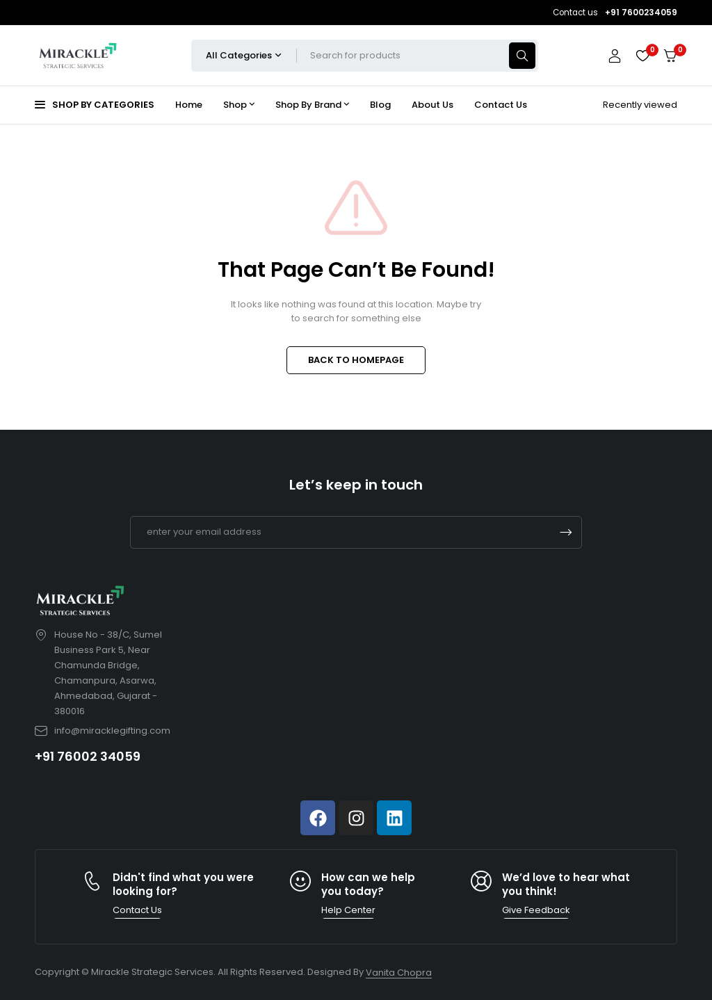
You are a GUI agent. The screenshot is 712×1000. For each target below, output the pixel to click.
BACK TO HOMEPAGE (356, 359)
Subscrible (566, 532)
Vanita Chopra (399, 972)
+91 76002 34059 (87, 756)
